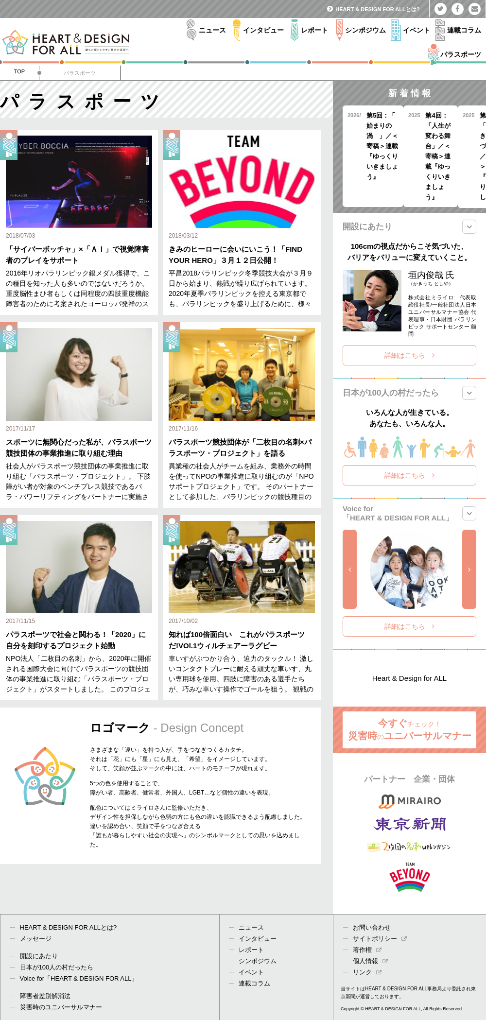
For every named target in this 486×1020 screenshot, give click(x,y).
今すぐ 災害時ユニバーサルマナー (409, 729)
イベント (251, 972)
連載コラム (254, 983)
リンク (367, 972)
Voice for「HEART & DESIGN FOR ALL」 (79, 978)
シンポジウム (258, 961)
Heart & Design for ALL (409, 678)
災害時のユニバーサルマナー (61, 1007)
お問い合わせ (372, 927)
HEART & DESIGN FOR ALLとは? (373, 9)
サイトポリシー (380, 938)
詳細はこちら (409, 355)
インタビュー (258, 938)
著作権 (367, 949)
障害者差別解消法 (45, 996)
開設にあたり (39, 956)
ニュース (251, 927)
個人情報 (370, 961)
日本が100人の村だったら (57, 967)
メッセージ (36, 938)
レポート (251, 949)
